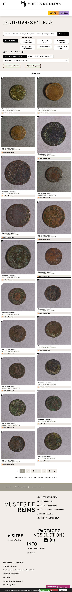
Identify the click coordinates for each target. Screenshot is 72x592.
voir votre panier (33, 66)
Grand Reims (19, 563)
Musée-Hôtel (61, 47)
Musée (64, 12)
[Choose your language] (9, 585)
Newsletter (31, 553)
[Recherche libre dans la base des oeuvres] (30, 34)
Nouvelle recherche (12, 66)
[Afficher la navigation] (4, 4)
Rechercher (63, 34)
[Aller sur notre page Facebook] (46, 540)
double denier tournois (8, 109)
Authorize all (44, 590)
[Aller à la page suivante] (54, 471)
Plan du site (6, 577)
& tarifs (36, 548)
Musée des (53, 12)
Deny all (54, 590)
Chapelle (44, 47)
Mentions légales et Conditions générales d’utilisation (19, 570)
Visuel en (14, 52)
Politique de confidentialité (11, 574)
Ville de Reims (7, 563)
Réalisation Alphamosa (10, 566)
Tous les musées (10, 41)
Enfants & (14, 540)
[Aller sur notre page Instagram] (52, 540)
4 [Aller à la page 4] (38, 471)
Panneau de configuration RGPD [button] (13, 581)
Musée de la (61, 41)
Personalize (63, 590)
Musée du (27, 47)
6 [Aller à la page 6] (49, 471)
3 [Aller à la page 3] (33, 471)
